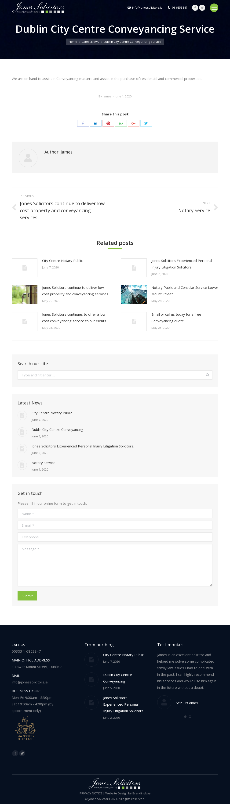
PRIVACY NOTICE (91, 793)
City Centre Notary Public (62, 260)
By (105, 96)
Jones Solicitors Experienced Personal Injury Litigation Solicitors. (181, 263)
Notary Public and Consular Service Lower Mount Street (184, 290)
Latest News (90, 41)
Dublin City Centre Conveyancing (57, 429)
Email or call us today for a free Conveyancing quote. (176, 317)
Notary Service (43, 462)
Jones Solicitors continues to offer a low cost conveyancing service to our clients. (74, 317)
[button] (185, 716)
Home (73, 41)
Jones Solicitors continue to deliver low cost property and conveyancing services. (75, 290)
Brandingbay (141, 793)
